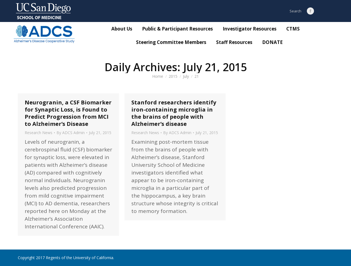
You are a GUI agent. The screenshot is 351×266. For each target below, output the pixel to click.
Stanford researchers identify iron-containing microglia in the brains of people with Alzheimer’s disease (173, 113)
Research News (38, 132)
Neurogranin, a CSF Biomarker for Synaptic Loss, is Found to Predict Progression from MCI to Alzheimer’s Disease (68, 113)
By (70, 132)
